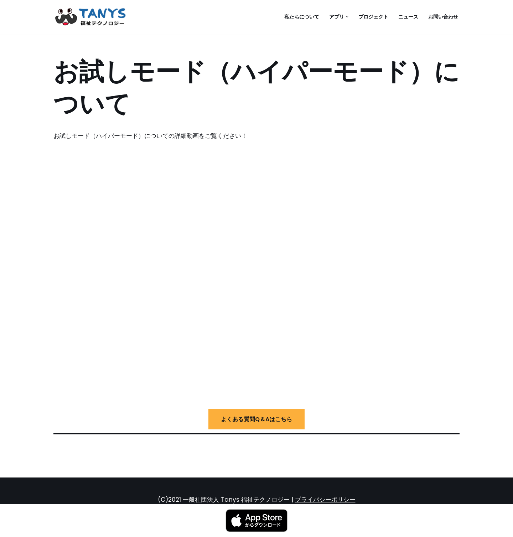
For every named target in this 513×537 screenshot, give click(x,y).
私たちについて (301, 17)
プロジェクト (373, 17)
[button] (347, 17)
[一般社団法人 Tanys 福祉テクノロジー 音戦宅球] (92, 16)
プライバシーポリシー (325, 499)
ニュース (408, 17)
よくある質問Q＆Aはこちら (256, 419)
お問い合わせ (443, 17)
